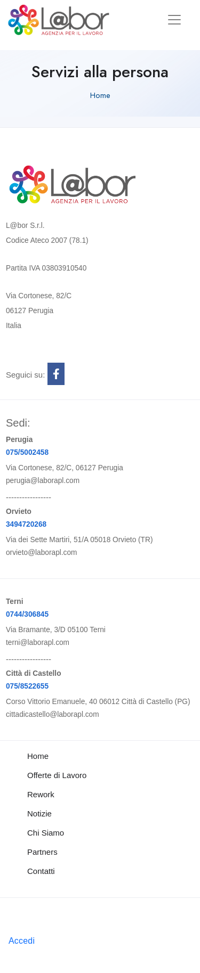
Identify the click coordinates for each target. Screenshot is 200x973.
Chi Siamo (45, 832)
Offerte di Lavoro (56, 775)
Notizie (39, 813)
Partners (42, 851)
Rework (40, 794)
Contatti (41, 871)
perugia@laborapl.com (42, 481)
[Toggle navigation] (174, 19)
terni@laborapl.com (37, 643)
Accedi (22, 940)
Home (100, 95)
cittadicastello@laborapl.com (52, 714)
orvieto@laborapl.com (41, 553)
